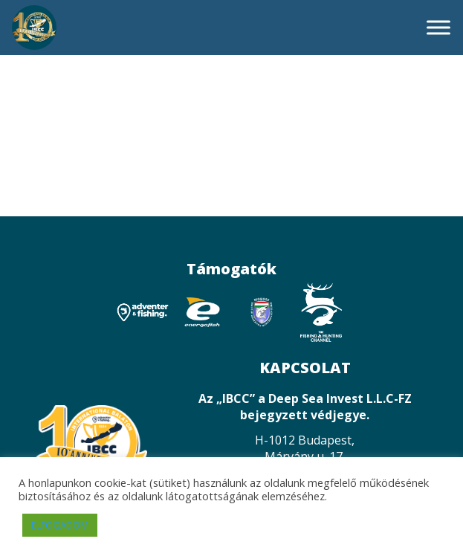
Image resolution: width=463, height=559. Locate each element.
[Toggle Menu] (438, 27)
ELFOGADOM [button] (59, 524)
